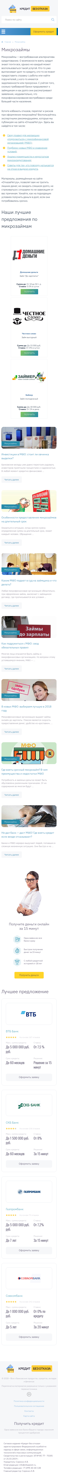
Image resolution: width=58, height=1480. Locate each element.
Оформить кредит (43, 31)
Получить (29, 291)
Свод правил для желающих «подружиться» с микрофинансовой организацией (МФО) (28, 139)
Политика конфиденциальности (29, 1401)
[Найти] (53, 19)
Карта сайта (29, 1416)
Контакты (29, 1411)
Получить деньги (29, 975)
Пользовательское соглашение (29, 1406)
